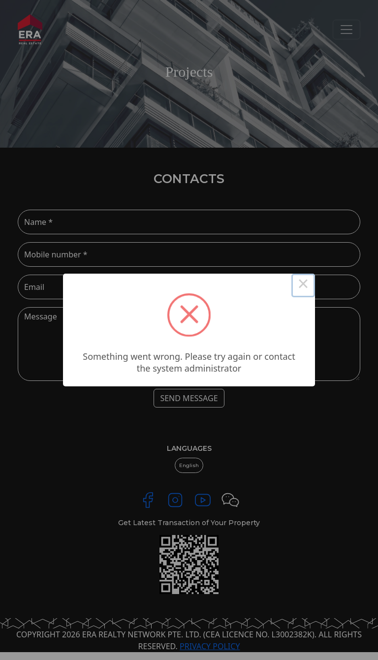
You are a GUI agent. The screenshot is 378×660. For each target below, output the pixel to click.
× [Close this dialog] (303, 285)
